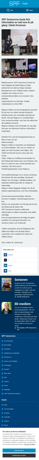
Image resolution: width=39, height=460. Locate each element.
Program (7, 413)
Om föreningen (9, 409)
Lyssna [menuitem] (6, 381)
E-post (9, 270)
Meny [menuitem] (29, 10)
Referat (6, 421)
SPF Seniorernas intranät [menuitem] (12, 393)
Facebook (10, 254)
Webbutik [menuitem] (7, 389)
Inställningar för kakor (19, 455)
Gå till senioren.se (23, 297)
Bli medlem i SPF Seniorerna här (26, 328)
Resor (6, 425)
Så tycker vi (7, 357)
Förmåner (7, 349)
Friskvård (7, 417)
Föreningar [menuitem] (7, 365)
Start (5, 405)
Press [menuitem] (6, 385)
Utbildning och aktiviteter (12, 353)
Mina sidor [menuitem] (7, 373)
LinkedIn (10, 265)
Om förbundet (8, 341)
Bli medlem (7, 345)
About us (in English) (10, 361)
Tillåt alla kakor (19, 450)
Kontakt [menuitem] (6, 369)
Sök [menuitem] (10, 10)
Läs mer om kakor (29, 444)
